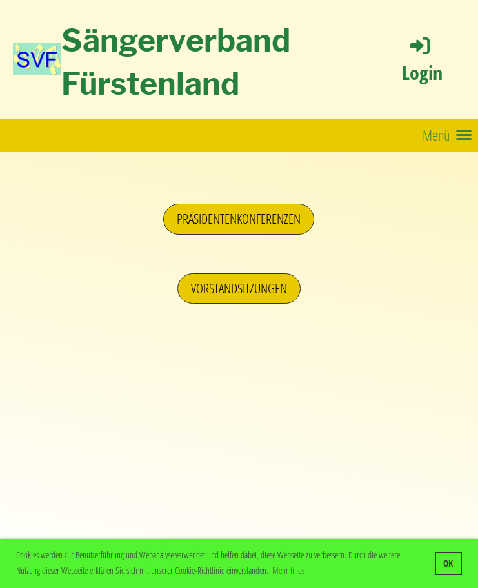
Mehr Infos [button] (288, 570)
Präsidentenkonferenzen (239, 219)
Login (422, 60)
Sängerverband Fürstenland (175, 62)
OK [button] (448, 563)
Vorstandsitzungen (239, 288)
